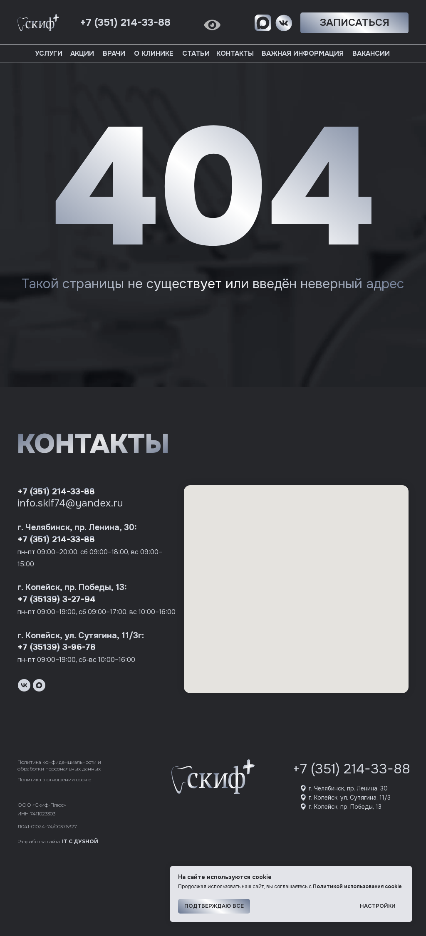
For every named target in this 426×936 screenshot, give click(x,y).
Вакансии (371, 53)
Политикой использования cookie (357, 886)
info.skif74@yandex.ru (70, 503)
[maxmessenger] (39, 685)
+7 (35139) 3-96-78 (56, 647)
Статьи (196, 53)
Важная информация (303, 53)
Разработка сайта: (57, 841)
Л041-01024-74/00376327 (47, 826)
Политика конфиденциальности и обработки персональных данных (59, 765)
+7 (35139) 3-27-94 (56, 599)
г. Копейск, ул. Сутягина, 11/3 (350, 797)
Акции (82, 53)
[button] (354, 22)
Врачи (114, 53)
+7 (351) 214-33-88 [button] (125, 22)
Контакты (235, 53)
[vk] (24, 685)
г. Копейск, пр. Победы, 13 (345, 806)
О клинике (153, 53)
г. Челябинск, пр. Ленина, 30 (348, 788)
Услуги (48, 53)
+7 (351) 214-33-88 (56, 492)
